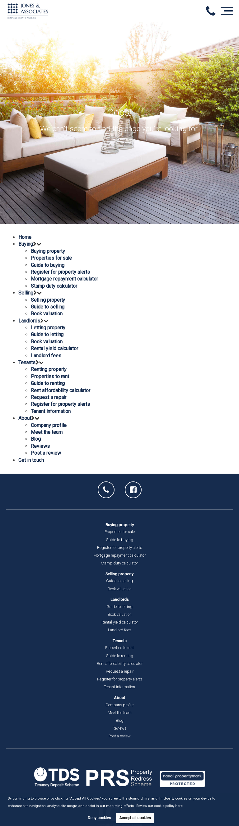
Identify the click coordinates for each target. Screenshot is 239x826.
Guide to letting (47, 334)
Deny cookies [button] (99, 818)
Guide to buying (47, 265)
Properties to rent (50, 376)
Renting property (49, 369)
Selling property (48, 300)
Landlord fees (46, 356)
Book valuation (46, 314)
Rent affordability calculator (60, 390)
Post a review (46, 453)
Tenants (26, 362)
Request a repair (48, 397)
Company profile (48, 425)
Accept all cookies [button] (135, 818)
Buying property (48, 251)
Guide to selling (47, 307)
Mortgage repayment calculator (64, 279)
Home (24, 237)
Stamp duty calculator (54, 286)
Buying (25, 244)
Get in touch (31, 460)
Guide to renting (48, 383)
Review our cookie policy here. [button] (159, 806)
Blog (36, 439)
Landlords (29, 321)
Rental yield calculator (54, 348)
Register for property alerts (60, 272)
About (24, 418)
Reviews (40, 446)
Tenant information (51, 411)
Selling (25, 293)
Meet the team (46, 432)
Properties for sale (51, 258)
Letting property (48, 328)
